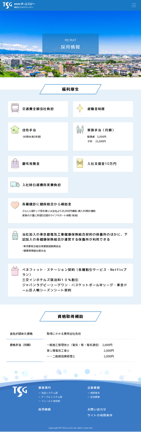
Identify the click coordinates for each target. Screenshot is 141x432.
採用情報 (44, 410)
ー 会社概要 (93, 397)
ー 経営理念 (93, 392)
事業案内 (44, 388)
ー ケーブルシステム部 (50, 397)
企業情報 (93, 388)
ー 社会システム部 (47, 392)
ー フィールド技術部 (49, 401)
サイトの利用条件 (100, 416)
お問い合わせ (97, 410)
